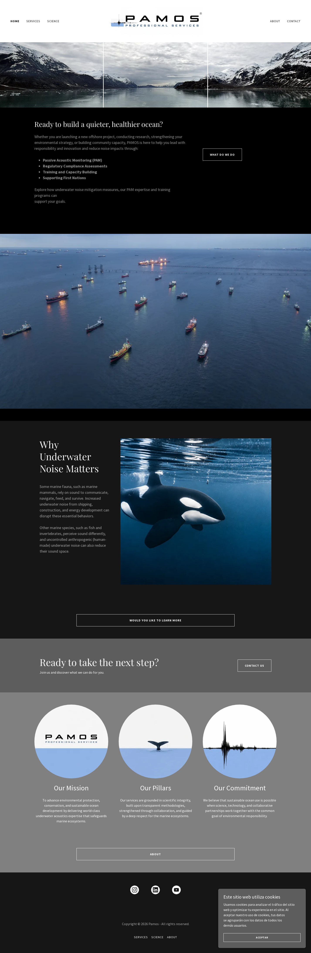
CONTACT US (254, 666)
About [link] (275, 21)
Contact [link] (294, 21)
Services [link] (33, 21)
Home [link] (14, 21)
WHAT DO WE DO (222, 155)
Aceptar (262, 937)
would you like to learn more (156, 620)
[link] (155, 21)
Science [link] (53, 21)
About (155, 854)
